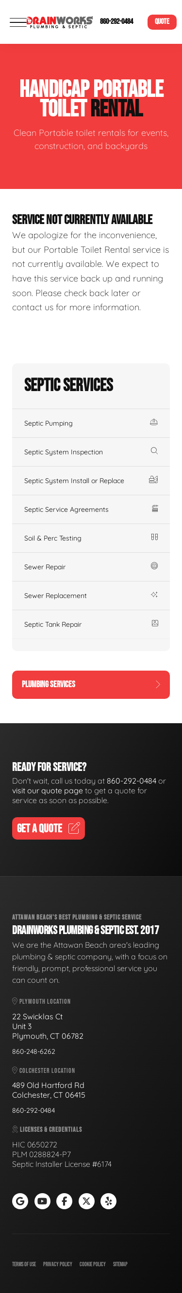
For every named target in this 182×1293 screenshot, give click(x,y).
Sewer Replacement (91, 595)
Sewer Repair (91, 566)
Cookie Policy (93, 1264)
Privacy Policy (57, 1264)
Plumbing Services (91, 684)
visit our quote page (47, 790)
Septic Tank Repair (91, 624)
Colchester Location (43, 1071)
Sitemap (120, 1264)
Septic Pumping (91, 423)
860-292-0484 (116, 21)
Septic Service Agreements (91, 509)
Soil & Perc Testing (91, 538)
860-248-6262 (33, 1051)
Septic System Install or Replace (91, 480)
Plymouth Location (41, 1001)
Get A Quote (48, 829)
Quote (162, 21)
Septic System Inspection (91, 452)
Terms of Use (24, 1264)
